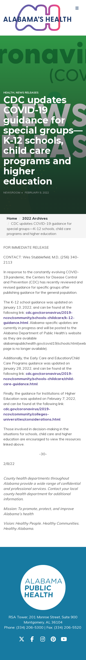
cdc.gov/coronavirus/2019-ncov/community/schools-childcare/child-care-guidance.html (38, 378)
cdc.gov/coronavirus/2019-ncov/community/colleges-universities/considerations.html (31, 414)
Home (12, 218)
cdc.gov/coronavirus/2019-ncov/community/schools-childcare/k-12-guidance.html (39, 317)
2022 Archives (35, 218)
